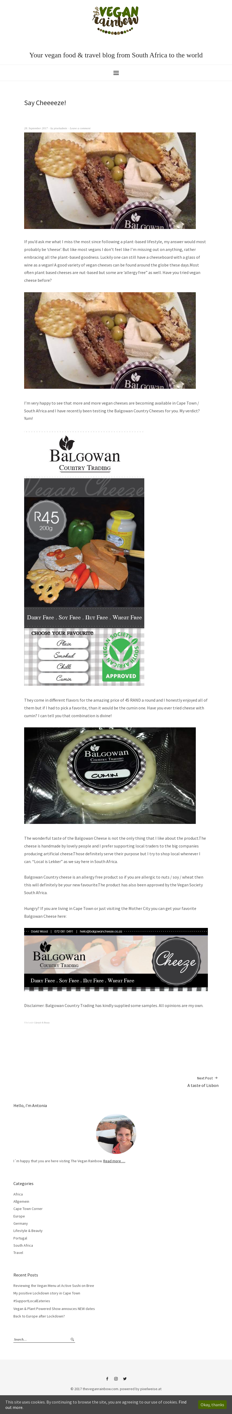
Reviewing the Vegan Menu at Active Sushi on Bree (53, 1285)
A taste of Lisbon (203, 1081)
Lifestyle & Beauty (42, 1022)
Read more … (114, 1160)
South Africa (23, 1245)
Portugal (20, 1238)
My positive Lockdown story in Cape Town (46, 1293)
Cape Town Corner (28, 1208)
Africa (18, 1194)
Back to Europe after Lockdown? (39, 1316)
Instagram (116, 1381)
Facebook (107, 1381)
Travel (18, 1252)
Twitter (125, 1381)
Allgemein (21, 1201)
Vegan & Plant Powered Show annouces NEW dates (54, 1308)
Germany (20, 1223)
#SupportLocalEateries (31, 1300)
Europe (19, 1216)
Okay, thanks (212, 1404)
